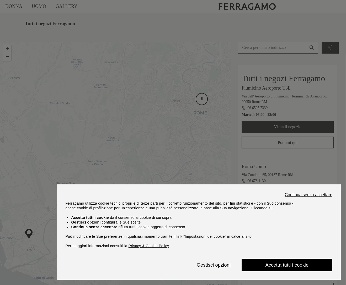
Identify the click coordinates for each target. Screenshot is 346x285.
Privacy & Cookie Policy (149, 246)
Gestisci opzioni (214, 265)
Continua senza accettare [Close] (308, 195)
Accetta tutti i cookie (286, 265)
